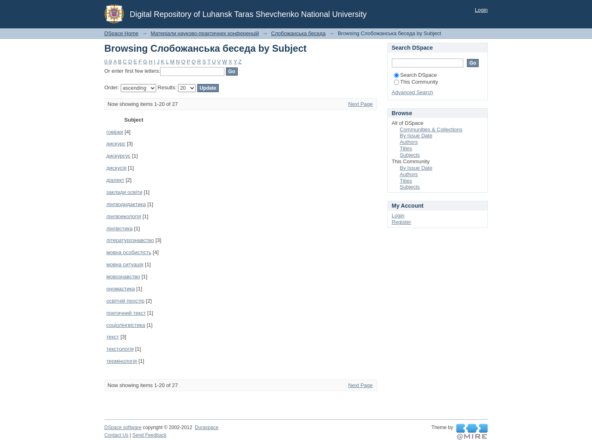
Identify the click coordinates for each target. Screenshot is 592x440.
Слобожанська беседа (298, 33)
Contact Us (117, 435)
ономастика (121, 289)
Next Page (360, 104)
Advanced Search (412, 92)
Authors (409, 142)
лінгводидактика (126, 204)
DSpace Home (122, 33)
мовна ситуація (125, 264)
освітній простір (126, 301)
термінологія (122, 361)
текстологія (120, 349)
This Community (416, 82)
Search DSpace (415, 75)
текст (113, 337)
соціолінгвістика (126, 325)
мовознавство (123, 277)
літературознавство (130, 240)
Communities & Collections (431, 129)
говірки (115, 132)
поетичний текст (126, 313)
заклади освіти (124, 192)
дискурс (116, 144)
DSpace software (123, 427)
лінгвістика (120, 228)
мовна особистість (129, 252)
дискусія (117, 168)
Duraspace (206, 427)
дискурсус (119, 156)
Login (481, 10)
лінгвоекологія (124, 216)
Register (401, 222)
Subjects (410, 155)
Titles (406, 148)
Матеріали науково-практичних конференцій (205, 33)
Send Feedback (149, 435)
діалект (115, 180)
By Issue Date (416, 136)
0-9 (108, 62)
